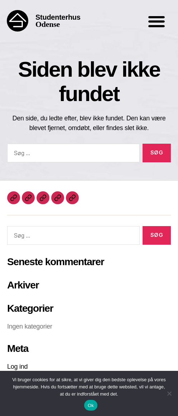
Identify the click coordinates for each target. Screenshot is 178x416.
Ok (91, 405)
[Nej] (169, 393)
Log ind (17, 366)
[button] (156, 21)
